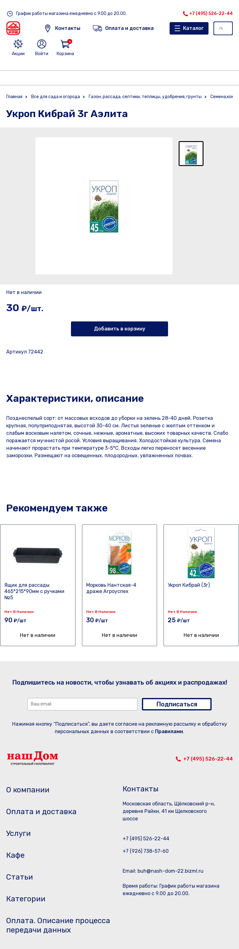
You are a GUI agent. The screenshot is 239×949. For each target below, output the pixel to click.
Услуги (18, 833)
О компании (27, 789)
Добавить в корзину (119, 329)
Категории (25, 898)
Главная (14, 96)
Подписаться (176, 704)
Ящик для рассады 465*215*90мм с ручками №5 (34, 591)
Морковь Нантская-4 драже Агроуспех (111, 588)
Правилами (169, 731)
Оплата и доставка (41, 811)
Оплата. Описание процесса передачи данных (58, 925)
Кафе (15, 855)
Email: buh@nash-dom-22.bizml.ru (163, 871)
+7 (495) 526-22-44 (211, 13)
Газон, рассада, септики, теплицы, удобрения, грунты (145, 96)
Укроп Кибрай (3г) (189, 585)
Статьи (19, 877)
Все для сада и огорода (55, 96)
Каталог (193, 28)
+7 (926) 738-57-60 (146, 851)
